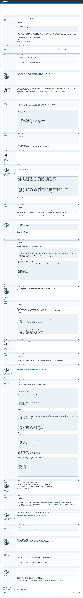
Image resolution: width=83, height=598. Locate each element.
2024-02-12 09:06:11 (20, 509)
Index (4, 7)
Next (10, 587)
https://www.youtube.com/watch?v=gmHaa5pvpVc (51, 502)
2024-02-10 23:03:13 (20, 339)
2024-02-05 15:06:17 (20, 54)
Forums (58, 1)
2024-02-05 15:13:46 (20, 86)
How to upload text (20, 77)
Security (70, 1)
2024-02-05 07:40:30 (20, 45)
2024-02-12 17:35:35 (20, 524)
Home (48, 1)
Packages (53, 1)
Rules (7, 7)
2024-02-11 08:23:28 (20, 364)
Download (79, 1)
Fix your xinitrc (43, 77)
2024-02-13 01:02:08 (20, 552)
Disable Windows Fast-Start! (35, 77)
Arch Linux (6, 2)
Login (18, 7)
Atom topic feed (77, 592)
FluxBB (78, 594)
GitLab (66, 1)
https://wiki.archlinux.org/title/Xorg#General (34, 74)
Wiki (62, 1)
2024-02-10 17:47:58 (20, 239)
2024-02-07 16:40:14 (20, 133)
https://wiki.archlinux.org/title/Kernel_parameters (38, 580)
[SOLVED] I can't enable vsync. (27, 11)
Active (74, 8)
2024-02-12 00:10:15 (20, 495)
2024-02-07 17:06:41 (20, 150)
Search (10, 7)
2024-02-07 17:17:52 (20, 164)
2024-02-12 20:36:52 (20, 537)
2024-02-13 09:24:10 (20, 566)
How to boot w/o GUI (27, 77)
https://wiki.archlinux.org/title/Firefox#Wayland (27, 541)
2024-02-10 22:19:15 (20, 301)
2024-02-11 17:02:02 (20, 379)
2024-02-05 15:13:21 (20, 71)
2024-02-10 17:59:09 (20, 286)
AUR (75, 1)
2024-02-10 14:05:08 (20, 204)
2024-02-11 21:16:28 (20, 480)
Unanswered (77, 8)
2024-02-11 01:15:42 (20, 353)
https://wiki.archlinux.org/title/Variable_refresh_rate (31, 171)
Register (14, 7)
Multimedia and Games (13, 11)
